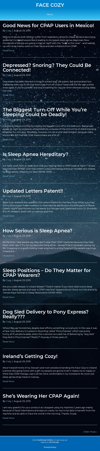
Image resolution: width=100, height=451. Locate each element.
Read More (8, 50)
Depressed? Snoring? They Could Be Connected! (47, 67)
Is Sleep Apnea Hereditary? (35, 154)
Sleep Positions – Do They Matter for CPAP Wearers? (47, 272)
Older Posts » (90, 432)
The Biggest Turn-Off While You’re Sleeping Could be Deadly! (45, 112)
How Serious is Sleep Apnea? (37, 231)
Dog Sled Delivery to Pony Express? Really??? (46, 314)
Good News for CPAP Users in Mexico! (48, 25)
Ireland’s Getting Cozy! (30, 356)
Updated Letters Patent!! (33, 191)
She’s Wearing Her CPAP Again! (41, 396)
